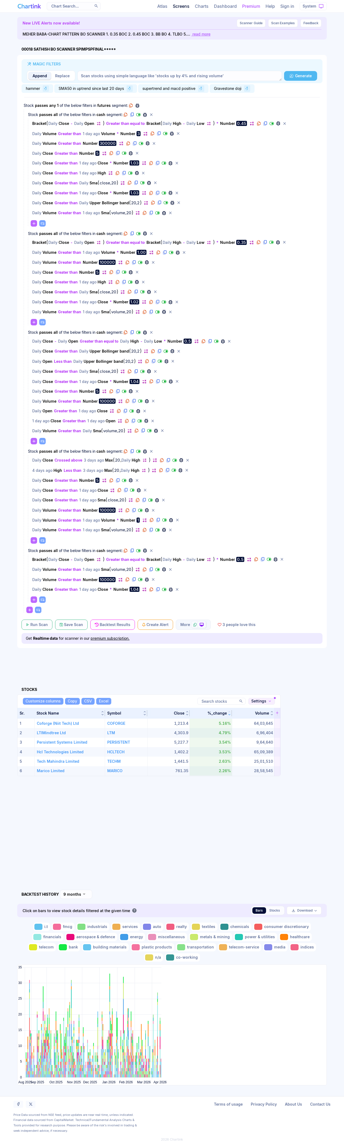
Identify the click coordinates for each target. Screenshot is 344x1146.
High (177, 123)
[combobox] (76, 894)
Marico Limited (50, 770)
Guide (251, 23)
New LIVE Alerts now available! (51, 23)
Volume (49, 133)
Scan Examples (283, 23)
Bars (259, 910)
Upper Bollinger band (109, 203)
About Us (293, 1104)
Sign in (287, 6)
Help (270, 6)
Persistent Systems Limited (62, 742)
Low (201, 123)
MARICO (115, 770)
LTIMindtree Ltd (51, 732)
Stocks (274, 910)
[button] (96, 6)
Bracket (39, 123)
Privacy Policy (264, 1104)
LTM (111, 732)
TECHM (114, 761)
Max (109, 460)
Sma (93, 183)
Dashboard (225, 6)
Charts (202, 6)
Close (64, 123)
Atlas (162, 6)
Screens (181, 6)
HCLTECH (115, 752)
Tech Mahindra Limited (58, 761)
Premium (251, 6)
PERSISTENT (118, 742)
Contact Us (320, 1104)
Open (89, 123)
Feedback (310, 23)
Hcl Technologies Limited (60, 752)
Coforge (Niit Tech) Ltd (58, 723)
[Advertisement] (172, 661)
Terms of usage (228, 1104)
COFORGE (116, 723)
